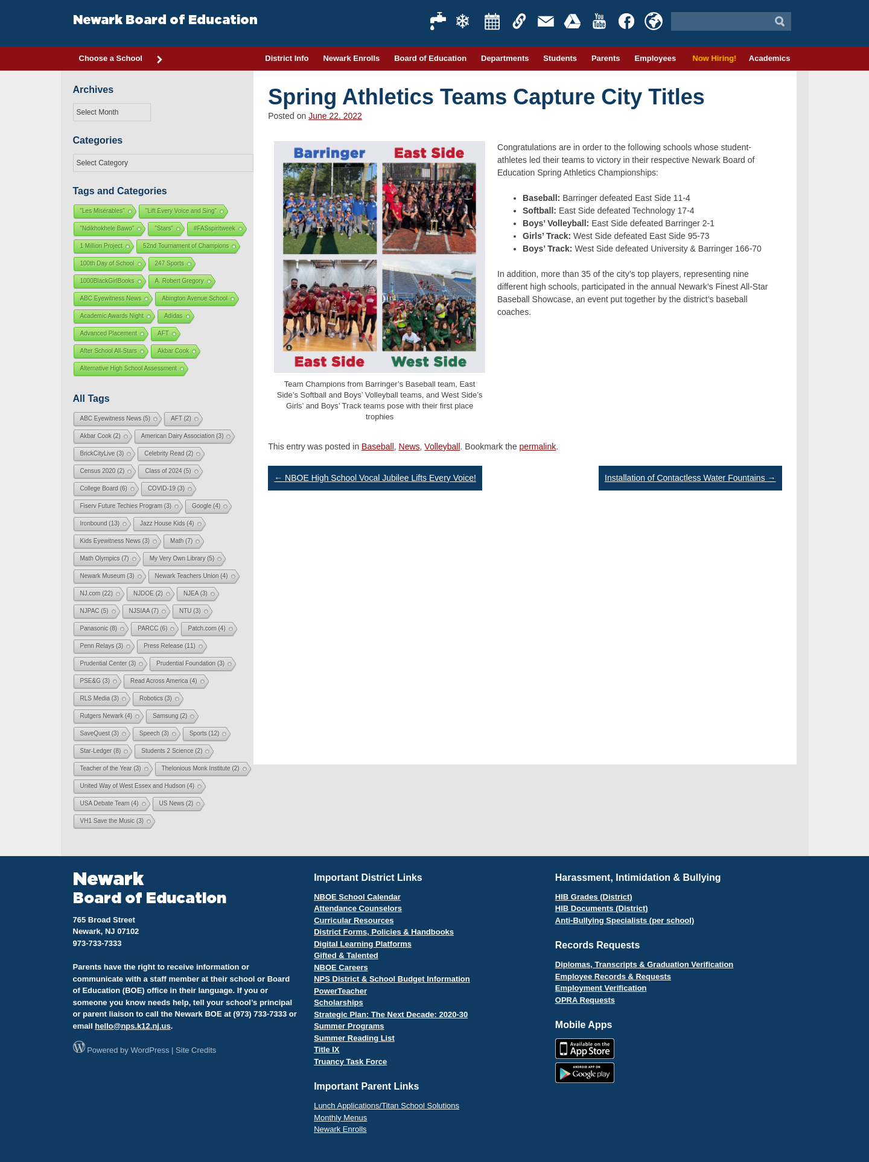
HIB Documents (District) (601, 908)
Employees (655, 58)
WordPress (149, 1050)
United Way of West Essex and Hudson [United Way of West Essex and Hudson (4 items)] (137, 786)
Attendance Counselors (358, 908)
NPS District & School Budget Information (392, 978)
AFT (163, 333)
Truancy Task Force (350, 1061)
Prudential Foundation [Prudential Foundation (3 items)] (190, 663)
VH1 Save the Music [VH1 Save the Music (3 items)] (112, 821)
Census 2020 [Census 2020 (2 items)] (102, 471)
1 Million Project (101, 246)
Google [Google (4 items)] (206, 506)
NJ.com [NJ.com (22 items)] (96, 593)
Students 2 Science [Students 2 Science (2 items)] (171, 751)
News (409, 446)
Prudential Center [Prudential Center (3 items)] (108, 663)
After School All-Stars (108, 351)
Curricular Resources (353, 920)
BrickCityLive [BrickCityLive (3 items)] (102, 453)
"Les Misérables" (102, 211)
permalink (538, 446)
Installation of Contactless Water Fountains (690, 478)
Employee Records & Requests (613, 976)
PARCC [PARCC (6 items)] (152, 628)
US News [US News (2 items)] (176, 803)
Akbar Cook (173, 351)
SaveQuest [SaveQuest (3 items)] (99, 733)
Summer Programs (349, 1025)
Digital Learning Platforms (363, 943)
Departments (505, 58)
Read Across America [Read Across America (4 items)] (163, 681)
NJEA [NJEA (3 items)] (195, 593)
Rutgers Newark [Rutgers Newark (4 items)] (106, 716)
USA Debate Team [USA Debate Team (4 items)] (109, 803)
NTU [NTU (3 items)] (190, 611)
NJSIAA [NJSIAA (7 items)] (144, 611)
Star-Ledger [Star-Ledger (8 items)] (100, 751)
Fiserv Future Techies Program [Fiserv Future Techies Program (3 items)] (126, 506)
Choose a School (121, 59)
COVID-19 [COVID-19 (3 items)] (166, 488)
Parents (605, 58)
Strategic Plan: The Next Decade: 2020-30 (391, 1014)
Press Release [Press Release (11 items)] (170, 646)
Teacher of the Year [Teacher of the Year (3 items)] (110, 768)
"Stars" (163, 228)
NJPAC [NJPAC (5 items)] (94, 611)
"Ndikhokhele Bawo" (107, 228)
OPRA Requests (585, 1000)
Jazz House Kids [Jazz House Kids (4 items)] (167, 523)
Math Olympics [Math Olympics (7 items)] (104, 558)
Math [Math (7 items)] (181, 541)
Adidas (173, 316)
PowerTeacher (340, 990)
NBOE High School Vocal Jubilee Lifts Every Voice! (375, 478)
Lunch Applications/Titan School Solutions (386, 1105)
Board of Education (430, 58)
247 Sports (169, 263)
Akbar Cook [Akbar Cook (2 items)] (100, 436)
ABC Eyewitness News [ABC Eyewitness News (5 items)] (115, 418)
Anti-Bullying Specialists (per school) (624, 920)
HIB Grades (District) (593, 896)
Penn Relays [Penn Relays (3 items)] (102, 646)
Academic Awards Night (112, 316)
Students (560, 58)
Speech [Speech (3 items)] (154, 733)
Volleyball (442, 446)
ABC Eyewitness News (111, 298)
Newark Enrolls (351, 58)
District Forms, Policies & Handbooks (384, 931)
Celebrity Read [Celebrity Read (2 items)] (168, 453)
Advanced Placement (109, 333)
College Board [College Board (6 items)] (103, 488)
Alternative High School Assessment (128, 368)
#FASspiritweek (214, 228)
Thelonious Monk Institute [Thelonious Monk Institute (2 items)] (201, 768)
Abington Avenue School (195, 298)
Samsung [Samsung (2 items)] (170, 716)
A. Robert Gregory (179, 281)
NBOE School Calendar (357, 896)
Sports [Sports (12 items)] (204, 733)
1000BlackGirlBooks (107, 281)
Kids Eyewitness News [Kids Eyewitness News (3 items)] (115, 541)
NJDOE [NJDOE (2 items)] (148, 593)
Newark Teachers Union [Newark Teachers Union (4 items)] (191, 576)
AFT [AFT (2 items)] (181, 418)
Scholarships (338, 1002)
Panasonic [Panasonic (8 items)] (99, 628)
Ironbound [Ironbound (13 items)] (100, 523)
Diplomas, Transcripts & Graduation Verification (644, 964)
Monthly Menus (340, 1117)
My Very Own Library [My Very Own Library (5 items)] (182, 558)
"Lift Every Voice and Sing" (181, 211)
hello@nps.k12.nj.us (132, 1025)
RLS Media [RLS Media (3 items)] (99, 698)
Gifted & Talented (346, 955)
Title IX (326, 1049)
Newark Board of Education (165, 20)
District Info (286, 58)
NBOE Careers (341, 967)
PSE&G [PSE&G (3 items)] (95, 681)
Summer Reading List (354, 1038)
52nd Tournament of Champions (186, 246)
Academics (770, 58)
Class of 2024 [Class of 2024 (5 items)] (168, 471)
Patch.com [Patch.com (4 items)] (206, 628)
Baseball (377, 446)
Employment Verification (601, 987)
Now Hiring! (712, 58)
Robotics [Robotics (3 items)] (155, 698)
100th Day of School (107, 263)
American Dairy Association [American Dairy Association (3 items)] (182, 436)
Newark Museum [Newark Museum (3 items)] (107, 576)
